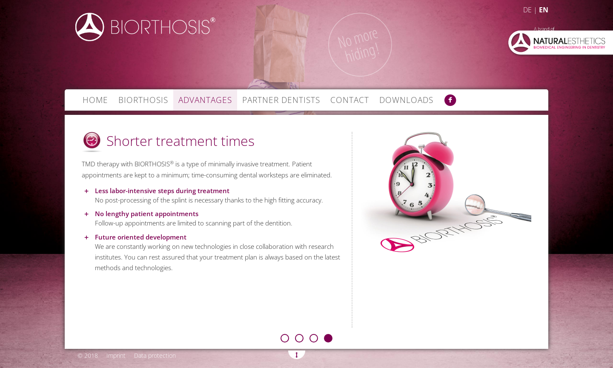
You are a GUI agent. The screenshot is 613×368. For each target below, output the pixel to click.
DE (527, 9)
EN (543, 9)
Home (95, 100)
